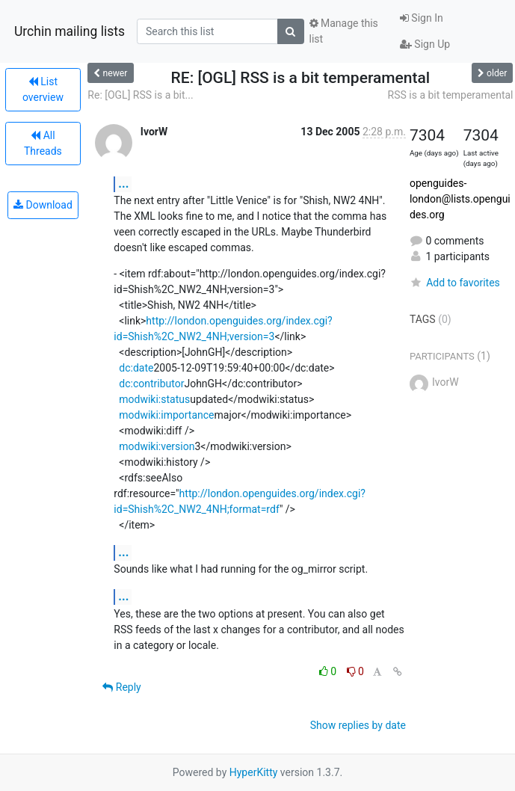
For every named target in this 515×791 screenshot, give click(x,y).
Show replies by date (358, 725)
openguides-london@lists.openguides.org (460, 199)
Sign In (421, 18)
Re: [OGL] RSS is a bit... (140, 95)
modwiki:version (156, 446)
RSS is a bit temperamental (451, 95)
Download (43, 205)
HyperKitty (253, 772)
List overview (43, 89)
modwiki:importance (166, 415)
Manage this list (343, 31)
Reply (121, 687)
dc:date (136, 368)
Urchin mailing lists (69, 31)
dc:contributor (151, 384)
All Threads (43, 143)
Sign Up (425, 44)
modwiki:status (154, 399)
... (123, 183)
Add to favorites (455, 283)
